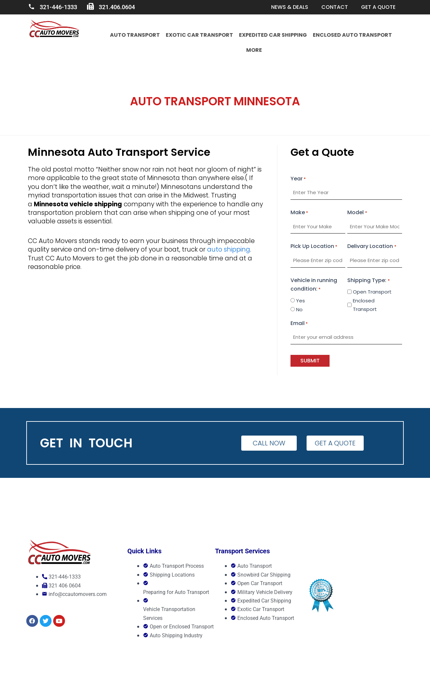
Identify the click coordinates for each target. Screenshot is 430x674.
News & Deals (289, 7)
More (254, 50)
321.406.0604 (117, 7)
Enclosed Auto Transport (352, 35)
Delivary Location (371, 246)
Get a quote (378, 7)
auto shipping (228, 249)
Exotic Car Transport (199, 35)
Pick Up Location (313, 246)
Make (299, 213)
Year (298, 179)
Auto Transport (135, 35)
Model (357, 213)
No (299, 309)
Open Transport (372, 291)
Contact (334, 7)
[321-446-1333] (31, 6)
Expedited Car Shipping (273, 35)
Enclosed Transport (365, 305)
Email (299, 323)
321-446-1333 (58, 7)
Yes (300, 300)
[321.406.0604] (90, 6)
